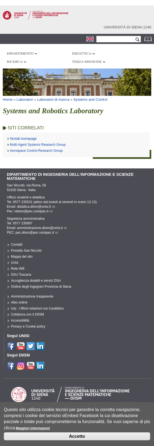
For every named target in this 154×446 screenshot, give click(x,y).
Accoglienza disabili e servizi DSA (36, 281)
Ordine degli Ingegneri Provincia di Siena (41, 287)
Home (8, 99)
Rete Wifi (17, 268)
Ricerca (15, 62)
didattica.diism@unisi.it (36, 207)
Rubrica (148, 39)
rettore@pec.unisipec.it (33, 211)
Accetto (77, 437)
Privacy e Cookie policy (28, 326)
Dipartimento (20, 53)
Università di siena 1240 (127, 27)
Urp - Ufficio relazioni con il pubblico (37, 308)
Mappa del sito (22, 256)
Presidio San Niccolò (26, 250)
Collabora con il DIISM (27, 314)
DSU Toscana (21, 274)
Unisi (14, 262)
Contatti (16, 244)
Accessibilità (20, 320)
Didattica (81, 53)
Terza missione (87, 62)
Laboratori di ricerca (53, 99)
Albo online (19, 302)
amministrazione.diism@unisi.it (42, 228)
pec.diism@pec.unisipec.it (37, 232)
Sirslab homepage (23, 139)
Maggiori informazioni (33, 429)
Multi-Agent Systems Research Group (38, 145)
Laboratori (25, 99)
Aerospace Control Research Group (36, 151)
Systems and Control (90, 99)
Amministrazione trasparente (32, 296)
